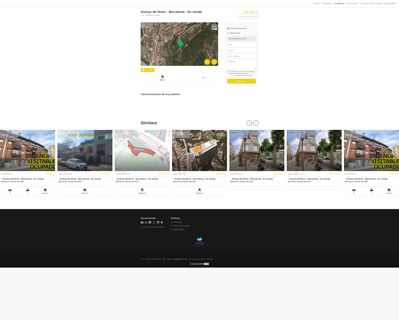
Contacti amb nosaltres (371, 3)
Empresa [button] (326, 3)
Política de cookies (181, 226)
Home (317, 4)
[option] (179, 44)
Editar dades (178, 230)
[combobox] (241, 56)
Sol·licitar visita (235, 33)
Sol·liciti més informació (238, 28)
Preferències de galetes (153, 227)
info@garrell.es (179, 259)
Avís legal (177, 222)
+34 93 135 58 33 (153, 259)
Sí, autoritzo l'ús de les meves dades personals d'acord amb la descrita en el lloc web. (242, 73)
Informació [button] (352, 3)
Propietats (339, 3)
